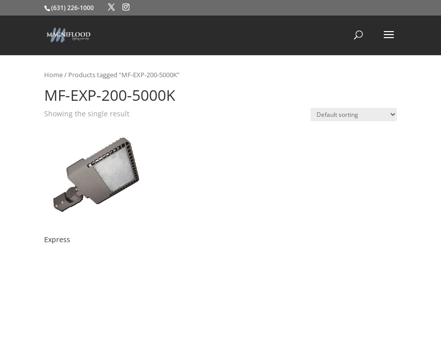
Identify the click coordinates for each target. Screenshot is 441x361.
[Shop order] (354, 114)
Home (53, 74)
